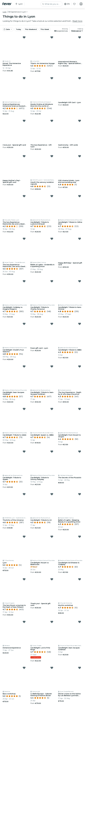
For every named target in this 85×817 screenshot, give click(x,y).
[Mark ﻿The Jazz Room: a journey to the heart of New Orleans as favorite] (24, 579)
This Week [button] (44, 29)
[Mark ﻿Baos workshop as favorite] (24, 667)
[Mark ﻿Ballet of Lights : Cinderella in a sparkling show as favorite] (51, 238)
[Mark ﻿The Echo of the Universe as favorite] (24, 494)
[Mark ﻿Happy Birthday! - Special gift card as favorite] (79, 238)
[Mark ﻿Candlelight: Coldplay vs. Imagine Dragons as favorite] (24, 281)
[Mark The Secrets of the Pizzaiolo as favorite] (79, 451)
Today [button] (18, 29)
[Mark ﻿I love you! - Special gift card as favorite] (24, 120)
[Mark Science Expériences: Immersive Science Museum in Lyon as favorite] (24, 78)
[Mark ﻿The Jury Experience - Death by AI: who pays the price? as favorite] (79, 366)
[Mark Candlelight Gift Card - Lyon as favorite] (79, 78)
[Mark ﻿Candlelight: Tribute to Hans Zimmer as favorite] (79, 281)
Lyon (4, 12)
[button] (18, 12)
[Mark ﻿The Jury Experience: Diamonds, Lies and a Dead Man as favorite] (24, 238)
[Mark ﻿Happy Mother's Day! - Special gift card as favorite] (24, 156)
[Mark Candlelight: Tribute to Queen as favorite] (24, 451)
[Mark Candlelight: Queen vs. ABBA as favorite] (51, 408)
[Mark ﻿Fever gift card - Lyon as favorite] (51, 323)
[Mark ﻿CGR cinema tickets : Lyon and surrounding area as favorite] (79, 156)
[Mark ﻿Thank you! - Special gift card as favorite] (51, 579)
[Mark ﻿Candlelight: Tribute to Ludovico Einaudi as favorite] (51, 196)
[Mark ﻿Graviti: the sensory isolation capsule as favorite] (51, 156)
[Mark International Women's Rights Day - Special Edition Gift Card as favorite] (79, 37)
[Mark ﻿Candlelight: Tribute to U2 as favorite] (51, 494)
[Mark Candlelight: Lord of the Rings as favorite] (51, 621)
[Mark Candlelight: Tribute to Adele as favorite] (24, 408)
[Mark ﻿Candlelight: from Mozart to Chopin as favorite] (79, 408)
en (66, 4)
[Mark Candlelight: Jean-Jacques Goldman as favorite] (24, 366)
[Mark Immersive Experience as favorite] (24, 621)
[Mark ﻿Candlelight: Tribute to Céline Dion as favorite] (79, 196)
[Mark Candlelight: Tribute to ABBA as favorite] (79, 323)
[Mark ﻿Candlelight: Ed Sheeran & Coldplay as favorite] (79, 536)
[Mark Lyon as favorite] (24, 536)
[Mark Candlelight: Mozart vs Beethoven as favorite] (51, 536)
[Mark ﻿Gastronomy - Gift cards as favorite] (79, 120)
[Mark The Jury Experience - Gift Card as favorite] (51, 120)
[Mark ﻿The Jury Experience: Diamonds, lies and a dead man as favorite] (24, 196)
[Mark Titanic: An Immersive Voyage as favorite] (51, 37)
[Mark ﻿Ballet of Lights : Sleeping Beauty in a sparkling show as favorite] (79, 494)
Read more (77, 21)
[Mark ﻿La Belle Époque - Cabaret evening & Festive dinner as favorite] (51, 667)
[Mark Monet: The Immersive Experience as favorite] (24, 37)
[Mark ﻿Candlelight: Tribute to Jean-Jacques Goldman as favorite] (51, 366)
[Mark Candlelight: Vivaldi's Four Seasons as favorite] (24, 323)
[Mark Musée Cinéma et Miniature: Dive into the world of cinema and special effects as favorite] (51, 78)
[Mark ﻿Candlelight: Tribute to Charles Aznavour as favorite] (51, 281)
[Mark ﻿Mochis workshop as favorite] (79, 579)
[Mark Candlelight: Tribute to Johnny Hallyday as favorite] (51, 451)
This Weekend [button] (31, 29)
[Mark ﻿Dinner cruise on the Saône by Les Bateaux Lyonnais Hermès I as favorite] (79, 667)
